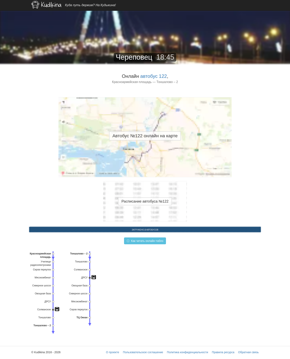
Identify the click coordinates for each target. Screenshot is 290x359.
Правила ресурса (223, 352)
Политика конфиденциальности (187, 352)
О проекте (112, 352)
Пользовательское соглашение (143, 352)
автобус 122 (153, 76)
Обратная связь (248, 352)
